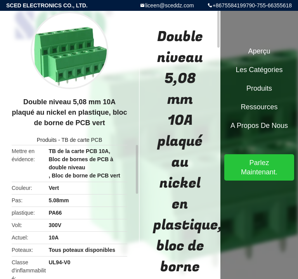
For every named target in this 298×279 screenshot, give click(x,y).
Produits (47, 140)
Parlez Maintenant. (259, 167)
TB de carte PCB (81, 140)
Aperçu (259, 51)
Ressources (259, 107)
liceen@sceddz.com (169, 5)
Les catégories (259, 70)
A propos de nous (259, 125)
